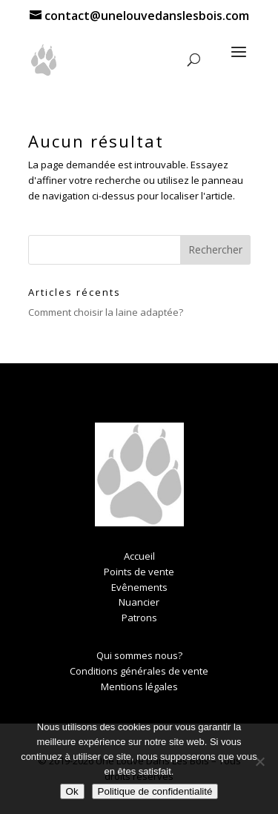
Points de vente (139, 571)
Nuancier (139, 602)
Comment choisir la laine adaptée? (105, 312)
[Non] (259, 761)
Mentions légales (139, 686)
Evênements (139, 587)
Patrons (139, 617)
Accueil (139, 556)
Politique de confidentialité (155, 791)
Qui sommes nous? (139, 655)
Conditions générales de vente (139, 671)
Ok (72, 791)
